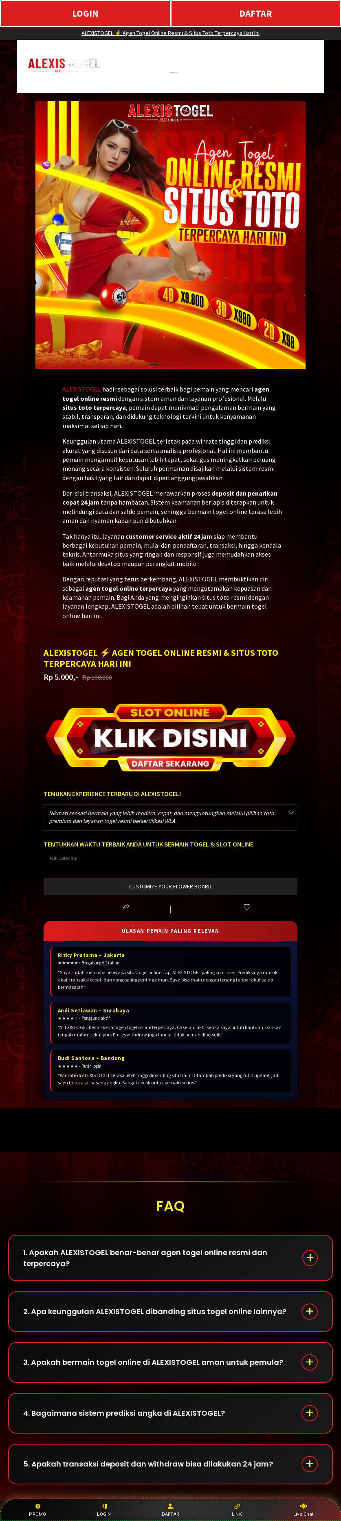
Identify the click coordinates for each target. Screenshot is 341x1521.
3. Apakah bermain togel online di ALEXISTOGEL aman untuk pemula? (153, 1362)
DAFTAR (255, 13)
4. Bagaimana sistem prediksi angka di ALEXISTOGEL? (124, 1413)
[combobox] (170, 817)
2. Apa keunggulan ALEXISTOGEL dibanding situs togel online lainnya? (154, 1311)
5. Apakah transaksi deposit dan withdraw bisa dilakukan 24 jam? (148, 1464)
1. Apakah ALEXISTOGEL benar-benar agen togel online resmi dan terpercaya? (145, 1258)
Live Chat (303, 1509)
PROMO (37, 1509)
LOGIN (85, 13)
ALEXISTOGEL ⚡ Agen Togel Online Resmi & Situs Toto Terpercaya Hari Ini (170, 33)
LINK (237, 1509)
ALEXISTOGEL (81, 389)
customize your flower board (170, 886)
